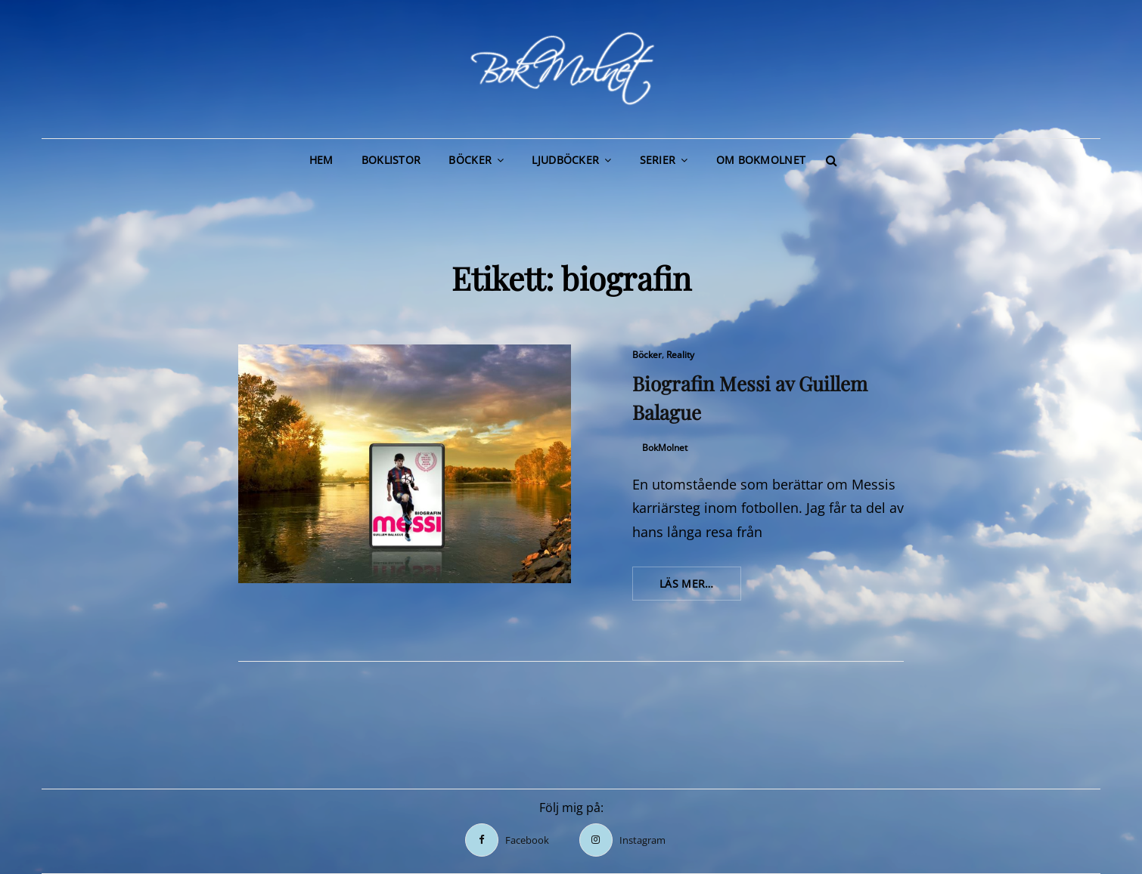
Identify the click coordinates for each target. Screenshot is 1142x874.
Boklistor (391, 160)
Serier (658, 160)
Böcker (470, 160)
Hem (321, 160)
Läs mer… (700, 588)
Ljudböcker (565, 160)
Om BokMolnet (760, 160)
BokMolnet (664, 447)
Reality (680, 354)
